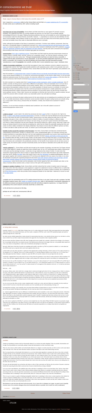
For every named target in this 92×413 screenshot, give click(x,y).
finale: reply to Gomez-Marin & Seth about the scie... (82, 69)
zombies (5, 340)
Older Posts (66, 393)
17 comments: (7, 308)
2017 (76, 79)
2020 (76, 73)
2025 (76, 65)
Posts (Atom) (12, 396)
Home (33, 393)
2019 (76, 75)
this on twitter (14, 230)
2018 (76, 77)
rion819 (58, 409)
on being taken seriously (10, 227)
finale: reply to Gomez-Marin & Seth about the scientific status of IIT (23, 19)
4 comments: (7, 388)
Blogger (68, 409)
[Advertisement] (36, 211)
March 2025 (79, 67)
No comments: (7, 195)
